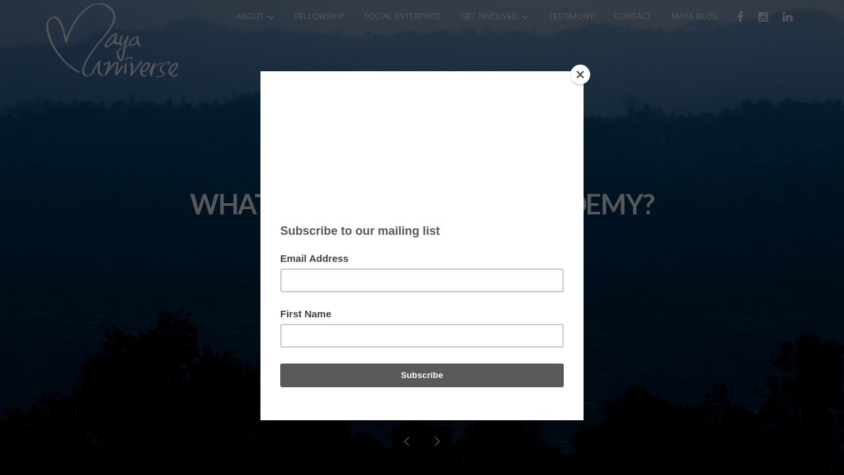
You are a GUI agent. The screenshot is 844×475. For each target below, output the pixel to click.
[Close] (580, 74)
